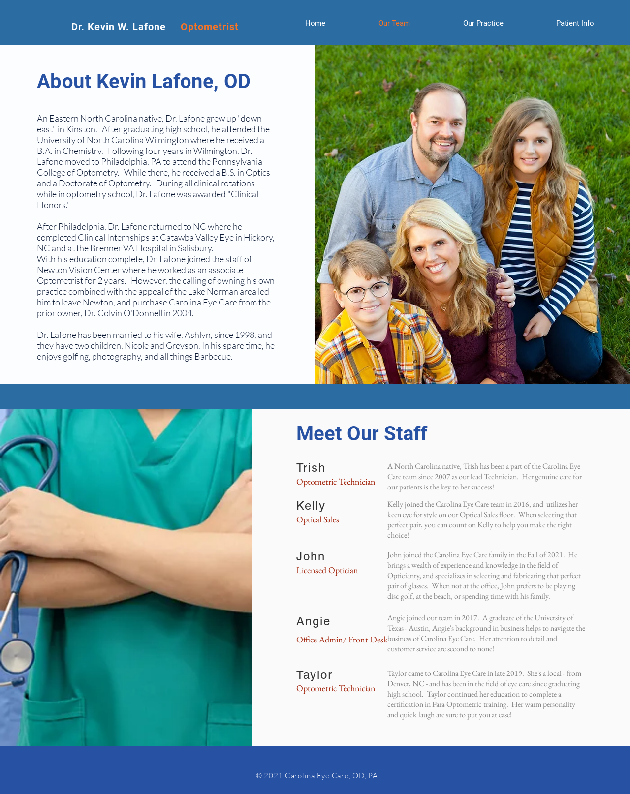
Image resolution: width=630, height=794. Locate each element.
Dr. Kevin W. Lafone (126, 26)
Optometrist (210, 26)
